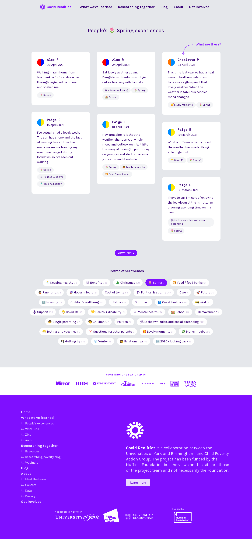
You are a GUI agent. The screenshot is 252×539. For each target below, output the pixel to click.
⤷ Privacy (28, 496)
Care (184, 292)
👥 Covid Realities (172, 302)
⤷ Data (26, 490)
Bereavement (209, 312)
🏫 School (180, 312)
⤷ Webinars (29, 462)
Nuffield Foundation (144, 464)
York (158, 453)
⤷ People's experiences (37, 423)
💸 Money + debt (195, 332)
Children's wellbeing (87, 302)
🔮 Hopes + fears (83, 292)
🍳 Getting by (73, 341)
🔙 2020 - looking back (173, 341)
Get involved (31, 502)
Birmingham (183, 453)
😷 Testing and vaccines (61, 332)
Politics (124, 322)
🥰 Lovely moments (157, 332)
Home (26, 412)
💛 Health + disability (108, 312)
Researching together (39, 446)
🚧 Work (202, 302)
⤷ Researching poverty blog (41, 457)
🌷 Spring (156, 283)
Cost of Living (116, 292)
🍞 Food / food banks (189, 283)
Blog (25, 468)
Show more (126, 252)
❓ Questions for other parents (111, 332)
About (26, 474)
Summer (142, 302)
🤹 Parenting (49, 292)
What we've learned (37, 418)
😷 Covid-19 (71, 312)
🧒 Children (98, 322)
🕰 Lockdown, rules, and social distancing (172, 322)
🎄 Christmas (128, 283)
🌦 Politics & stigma (153, 292)
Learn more (138, 482)
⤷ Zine (26, 435)
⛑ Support (42, 312)
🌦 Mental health (148, 312)
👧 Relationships (133, 341)
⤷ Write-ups (30, 429)
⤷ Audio (27, 440)
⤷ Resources (30, 451)
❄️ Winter (102, 341)
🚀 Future (205, 292)
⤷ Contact (29, 485)
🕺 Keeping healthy (61, 283)
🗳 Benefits (96, 283)
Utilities (119, 302)
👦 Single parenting (64, 322)
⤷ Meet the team (33, 479)
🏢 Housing (52, 302)
